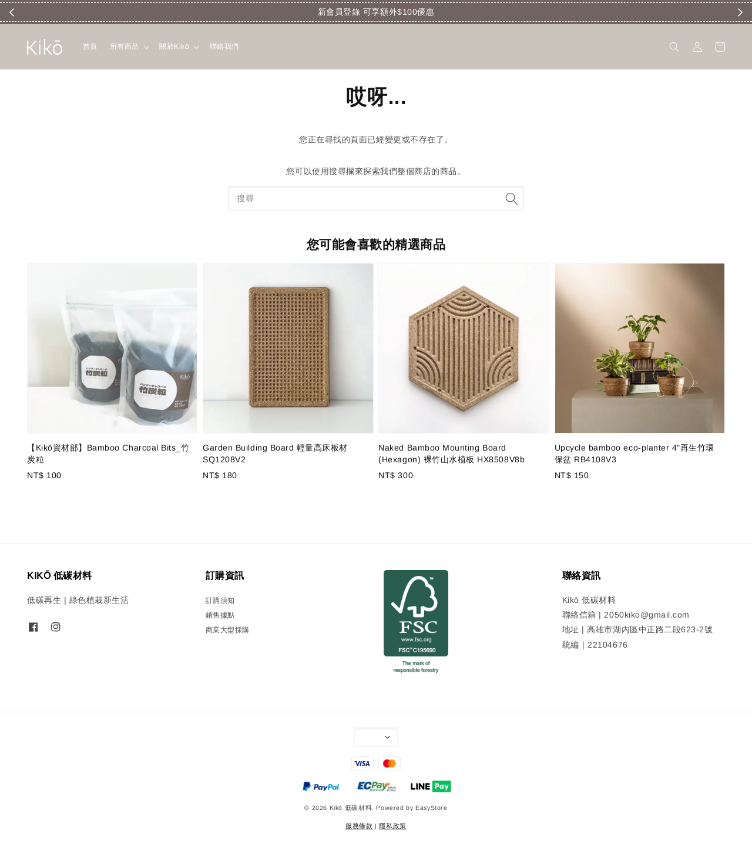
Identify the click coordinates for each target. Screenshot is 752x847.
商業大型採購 (228, 630)
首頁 (90, 46)
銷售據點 (220, 615)
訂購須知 (220, 600)
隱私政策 (392, 825)
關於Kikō (174, 46)
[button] (674, 46)
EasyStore (431, 807)
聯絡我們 (224, 46)
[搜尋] (511, 198)
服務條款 (358, 825)
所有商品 (124, 46)
